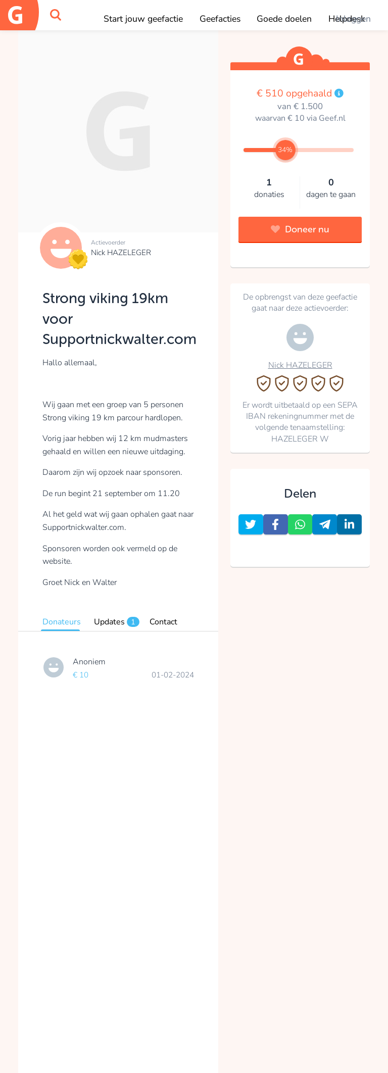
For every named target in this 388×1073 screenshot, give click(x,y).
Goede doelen (284, 19)
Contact (163, 621)
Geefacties (220, 19)
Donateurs (61, 621)
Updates (116, 621)
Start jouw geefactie (143, 19)
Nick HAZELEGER (121, 253)
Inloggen (353, 19)
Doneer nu (300, 229)
